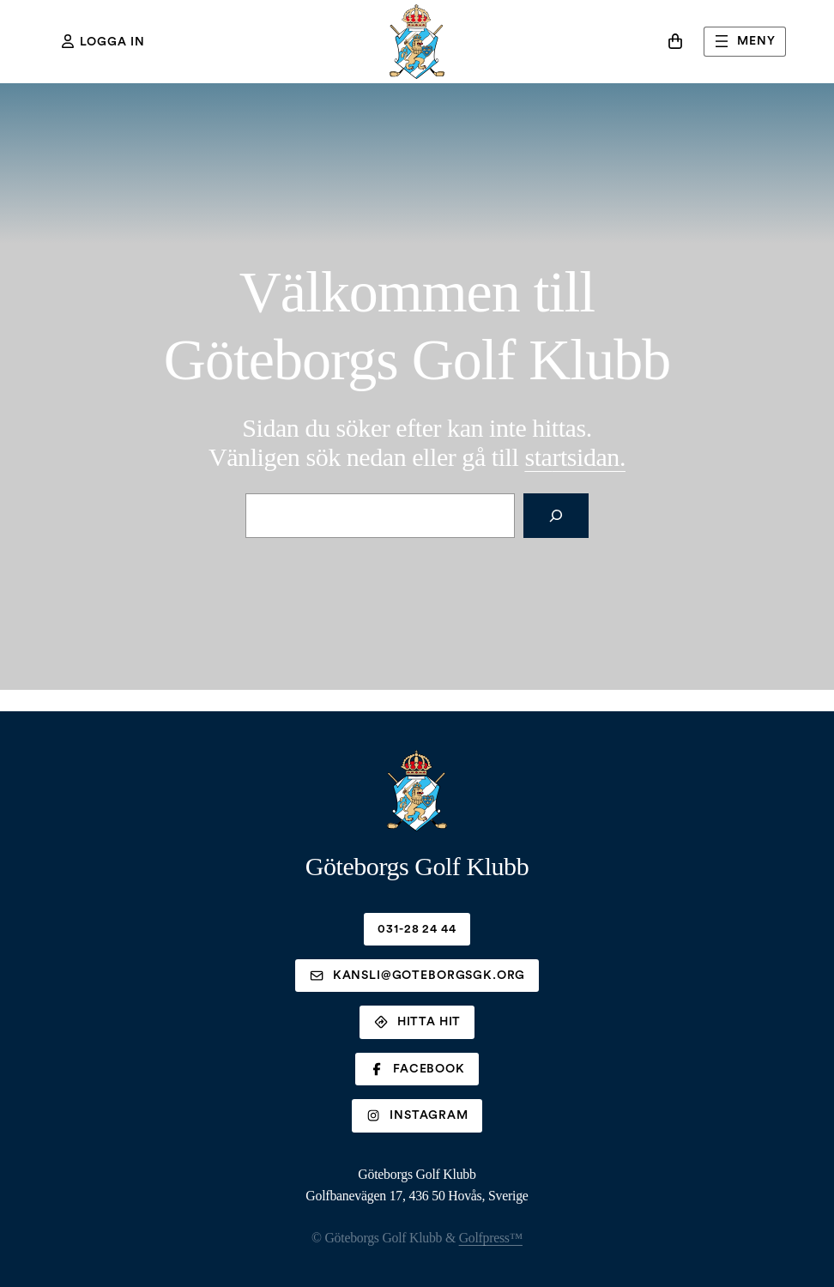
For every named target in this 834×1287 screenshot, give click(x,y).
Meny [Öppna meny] (743, 41)
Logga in (103, 41)
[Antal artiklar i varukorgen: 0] (675, 41)
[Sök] (556, 515)
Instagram (417, 1115)
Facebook (417, 1069)
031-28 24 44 (417, 929)
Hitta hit (417, 1022)
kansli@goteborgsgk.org (417, 975)
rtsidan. (575, 457)
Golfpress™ (491, 1237)
